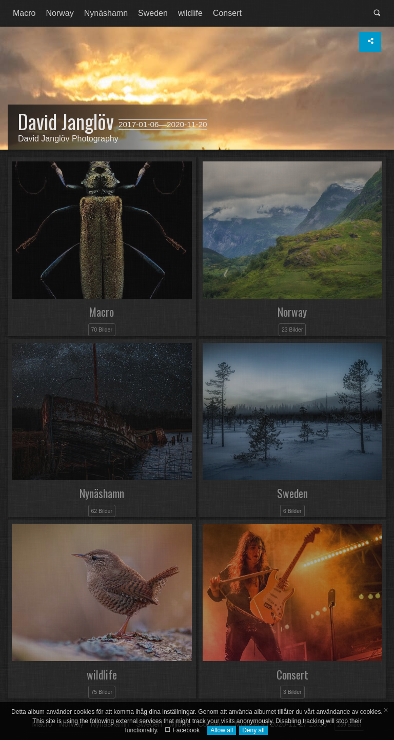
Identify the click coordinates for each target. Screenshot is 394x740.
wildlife (190, 13)
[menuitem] (24, 13)
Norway (59, 13)
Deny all (253, 730)
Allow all (221, 730)
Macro (24, 13)
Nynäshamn (106, 13)
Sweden (153, 13)
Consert (227, 13)
